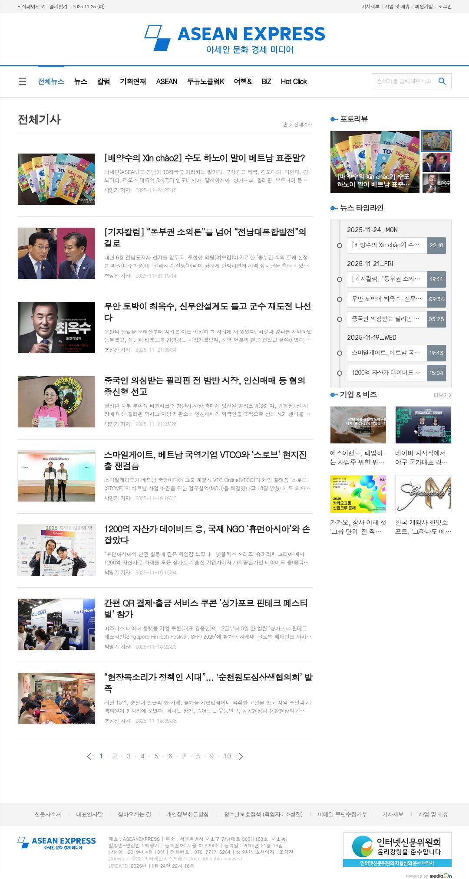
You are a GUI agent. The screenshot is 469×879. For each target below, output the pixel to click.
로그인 (445, 6)
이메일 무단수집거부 (342, 814)
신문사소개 (47, 814)
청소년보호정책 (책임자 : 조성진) (263, 814)
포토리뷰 (354, 119)
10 (227, 755)
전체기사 (303, 124)
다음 (241, 756)
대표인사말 (89, 814)
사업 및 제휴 (397, 6)
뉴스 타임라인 (362, 208)
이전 (89, 756)
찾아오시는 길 (134, 814)
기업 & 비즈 (358, 394)
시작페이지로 (30, 6)
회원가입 (424, 6)
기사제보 (370, 6)
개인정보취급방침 (187, 814)
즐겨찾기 (58, 6)
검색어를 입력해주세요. (405, 81)
